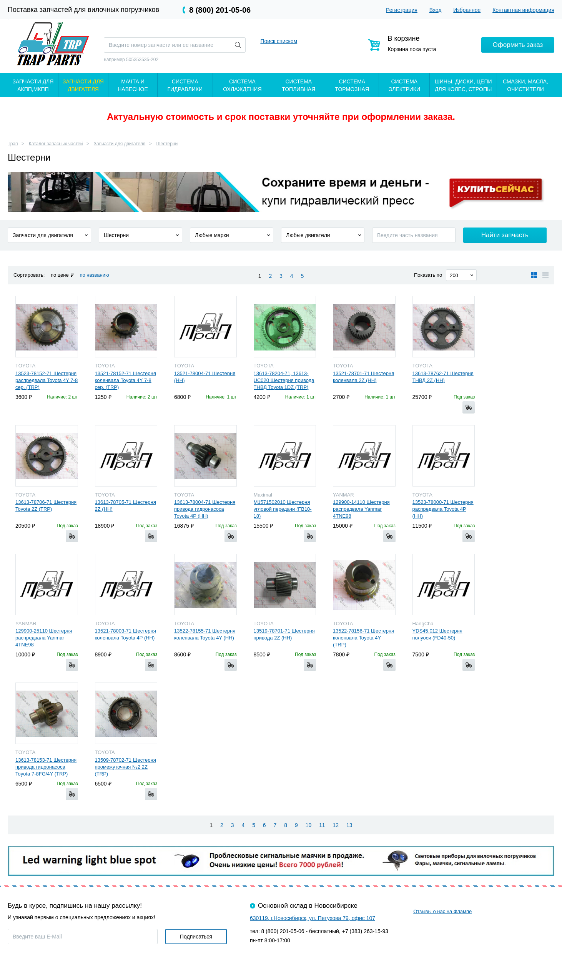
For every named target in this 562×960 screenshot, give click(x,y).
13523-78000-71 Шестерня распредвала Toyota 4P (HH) (443, 509)
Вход (435, 10)
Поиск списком (278, 41)
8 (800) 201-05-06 (220, 10)
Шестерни (167, 143)
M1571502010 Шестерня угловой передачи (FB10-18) (283, 509)
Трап (13, 143)
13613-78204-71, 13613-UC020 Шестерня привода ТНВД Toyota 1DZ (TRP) (284, 380)
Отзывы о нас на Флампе (442, 911)
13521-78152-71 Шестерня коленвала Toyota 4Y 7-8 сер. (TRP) (125, 380)
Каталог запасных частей (56, 143)
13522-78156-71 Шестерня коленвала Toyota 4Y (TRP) (363, 638)
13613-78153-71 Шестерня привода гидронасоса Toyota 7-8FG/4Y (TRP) (45, 767)
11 (322, 825)
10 (309, 825)
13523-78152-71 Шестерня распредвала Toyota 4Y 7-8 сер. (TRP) (46, 380)
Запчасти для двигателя (119, 143)
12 (336, 825)
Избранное (467, 10)
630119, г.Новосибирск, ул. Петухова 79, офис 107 (312, 918)
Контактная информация (523, 10)
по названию (94, 275)
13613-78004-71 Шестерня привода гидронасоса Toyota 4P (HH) (204, 509)
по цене (60, 275)
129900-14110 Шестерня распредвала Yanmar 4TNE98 (361, 509)
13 (349, 825)
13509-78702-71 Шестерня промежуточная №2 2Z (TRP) (125, 767)
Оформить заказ (518, 44)
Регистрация (401, 10)
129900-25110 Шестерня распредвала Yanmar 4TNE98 (43, 638)
